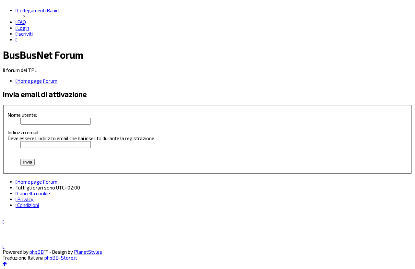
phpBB (37, 252)
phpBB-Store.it (60, 258)
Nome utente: (22, 115)
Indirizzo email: (23, 132)
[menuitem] (21, 22)
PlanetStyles (88, 252)
